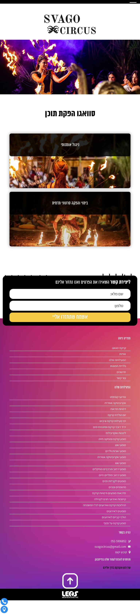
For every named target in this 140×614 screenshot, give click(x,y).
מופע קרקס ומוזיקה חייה (112, 439)
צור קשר (121, 378)
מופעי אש (120, 445)
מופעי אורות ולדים (115, 451)
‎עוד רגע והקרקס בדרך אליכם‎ (117, 568)
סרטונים (121, 372)
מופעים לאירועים (116, 511)
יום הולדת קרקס (117, 415)
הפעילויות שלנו (117, 360)
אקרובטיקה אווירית (115, 403)
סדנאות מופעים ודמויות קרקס (109, 493)
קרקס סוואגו (119, 348)
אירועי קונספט (118, 397)
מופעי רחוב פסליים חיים (112, 475)
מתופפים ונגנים (117, 487)
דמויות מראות (118, 409)
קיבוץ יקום (121, 552)
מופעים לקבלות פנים (114, 481)
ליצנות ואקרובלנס (116, 433)
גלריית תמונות (118, 366)
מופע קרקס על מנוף (115, 523)
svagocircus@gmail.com (110, 547)
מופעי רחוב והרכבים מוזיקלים (109, 469)
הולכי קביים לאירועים (114, 517)
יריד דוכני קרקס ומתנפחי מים (109, 427)
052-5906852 (118, 541)
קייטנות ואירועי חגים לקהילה (110, 499)
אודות (122, 354)
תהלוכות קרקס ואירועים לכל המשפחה (104, 505)
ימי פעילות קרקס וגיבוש (113, 421)
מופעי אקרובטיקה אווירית (111, 457)
